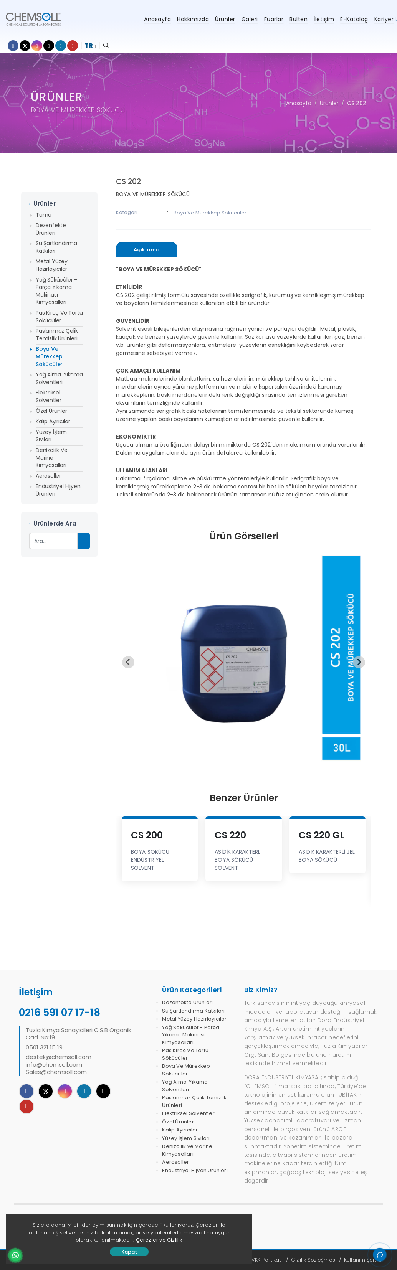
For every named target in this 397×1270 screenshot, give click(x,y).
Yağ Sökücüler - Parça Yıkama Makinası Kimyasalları (56, 291)
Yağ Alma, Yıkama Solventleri (59, 378)
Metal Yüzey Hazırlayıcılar (52, 265)
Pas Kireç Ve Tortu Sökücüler (59, 316)
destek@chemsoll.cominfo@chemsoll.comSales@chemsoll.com (58, 1064)
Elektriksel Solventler (48, 396)
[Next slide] (359, 662)
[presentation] (146, 249)
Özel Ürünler (51, 411)
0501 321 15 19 (44, 1047)
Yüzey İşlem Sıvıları (51, 436)
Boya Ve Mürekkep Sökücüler (49, 356)
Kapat (129, 1251)
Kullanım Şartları (364, 1259)
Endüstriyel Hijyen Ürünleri (58, 490)
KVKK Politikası (266, 1259)
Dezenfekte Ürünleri (51, 229)
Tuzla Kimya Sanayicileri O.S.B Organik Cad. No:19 (78, 1033)
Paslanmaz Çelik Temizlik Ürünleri (57, 334)
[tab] (146, 250)
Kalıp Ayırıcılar (53, 421)
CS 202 (356, 103)
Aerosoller (48, 476)
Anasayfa (298, 103)
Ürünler (329, 103)
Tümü (43, 215)
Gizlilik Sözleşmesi (313, 1259)
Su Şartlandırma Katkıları (56, 247)
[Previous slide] (128, 662)
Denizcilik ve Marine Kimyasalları (51, 457)
